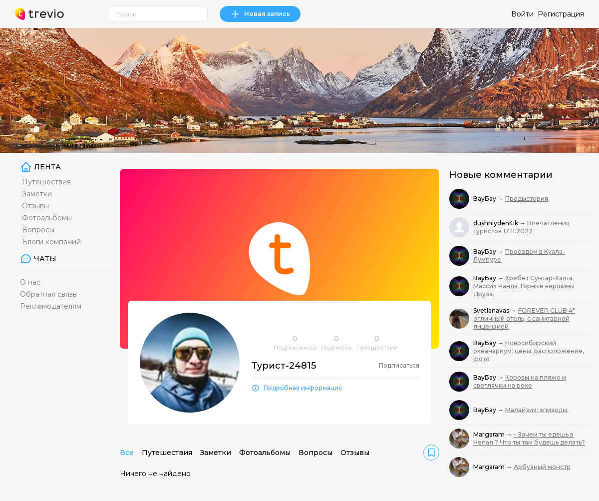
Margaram (489, 434)
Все (127, 452)
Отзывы (35, 205)
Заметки (37, 193)
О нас (30, 282)
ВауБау (485, 198)
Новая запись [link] (260, 14)
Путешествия (46, 181)
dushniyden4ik (496, 223)
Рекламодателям (50, 306)
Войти (522, 13)
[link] (431, 453)
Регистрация (561, 13)
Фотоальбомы (47, 217)
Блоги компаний (51, 241)
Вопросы (38, 229)
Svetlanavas (492, 310)
